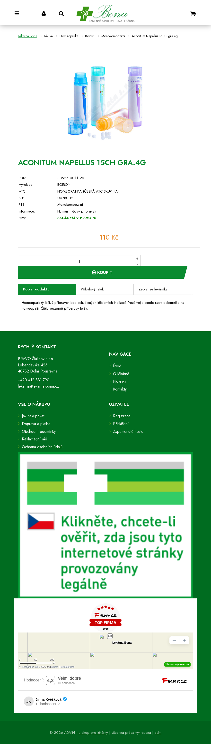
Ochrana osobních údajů (42, 447)
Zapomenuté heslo (128, 431)
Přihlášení (121, 424)
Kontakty (120, 389)
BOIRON (63, 184)
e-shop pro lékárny (93, 732)
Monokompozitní (70, 204)
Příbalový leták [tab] (92, 289)
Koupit (102, 272)
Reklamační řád (34, 439)
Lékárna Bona (27, 36)
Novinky (119, 381)
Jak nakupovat (33, 416)
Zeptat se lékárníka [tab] (153, 289)
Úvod (117, 366)
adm (158, 732)
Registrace (122, 416)
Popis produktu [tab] (36, 289)
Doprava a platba (36, 424)
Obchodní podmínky (39, 431)
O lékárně (121, 374)
